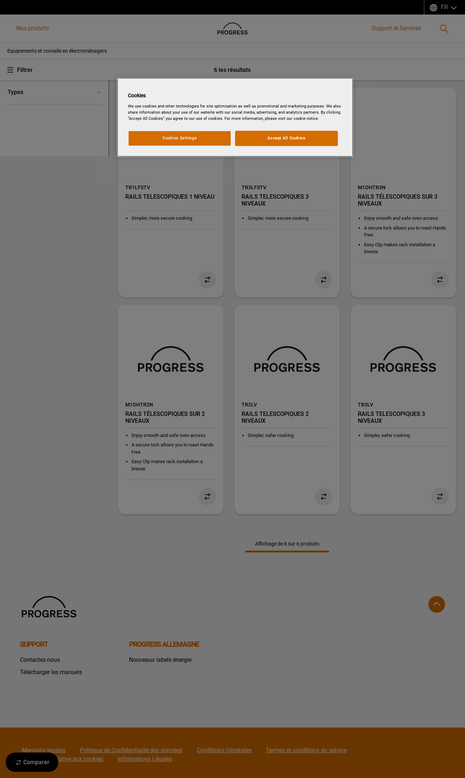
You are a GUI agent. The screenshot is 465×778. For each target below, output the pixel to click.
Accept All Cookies (286, 138)
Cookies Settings (179, 138)
